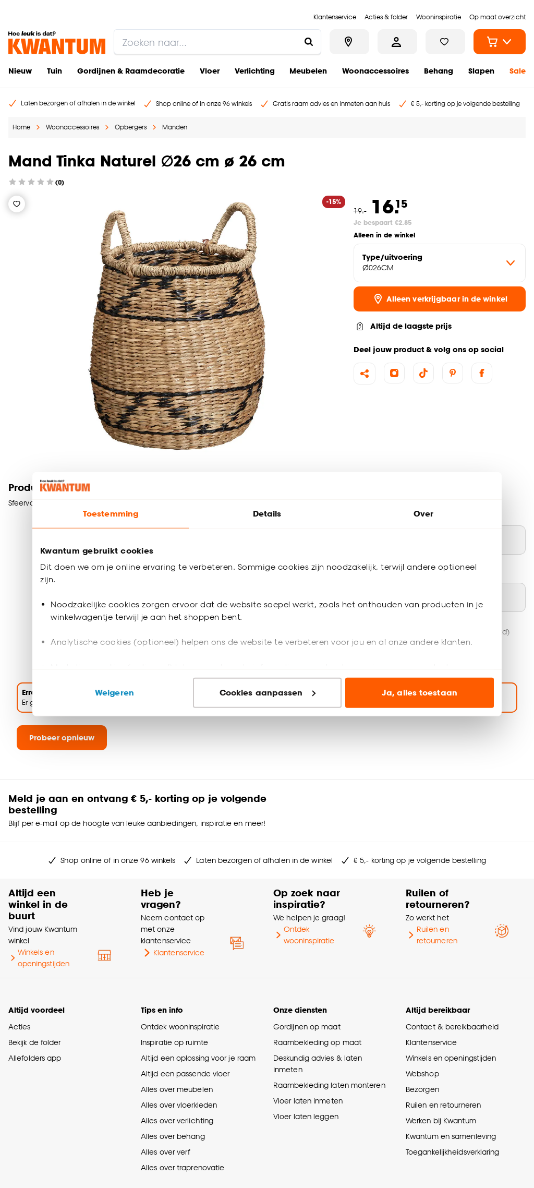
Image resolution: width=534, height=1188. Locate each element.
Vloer (210, 70)
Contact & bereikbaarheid (452, 1026)
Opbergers (131, 127)
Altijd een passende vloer (185, 1073)
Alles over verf (165, 1151)
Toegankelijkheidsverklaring (453, 1151)
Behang (438, 70)
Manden (174, 127)
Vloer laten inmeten (308, 1100)
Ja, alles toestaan (419, 693)
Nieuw (20, 70)
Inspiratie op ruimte (174, 1042)
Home (21, 127)
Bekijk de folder (34, 1042)
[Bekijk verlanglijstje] (445, 41)
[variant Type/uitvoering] (440, 263)
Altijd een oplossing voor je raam (198, 1057)
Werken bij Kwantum (441, 1120)
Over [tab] (423, 514)
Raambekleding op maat (317, 1042)
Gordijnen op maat (307, 1026)
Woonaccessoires (375, 70)
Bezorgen (422, 1089)
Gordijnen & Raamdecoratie (131, 70)
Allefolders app (34, 1057)
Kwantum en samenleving (451, 1136)
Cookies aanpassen (267, 693)
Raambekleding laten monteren (329, 1085)
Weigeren (114, 693)
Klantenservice (172, 952)
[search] (217, 41)
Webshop (422, 1073)
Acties (19, 1026)
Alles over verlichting (177, 1120)
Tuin (54, 70)
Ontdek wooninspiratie (303, 935)
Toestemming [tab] (110, 514)
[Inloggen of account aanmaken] (397, 41)
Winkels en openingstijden (38, 957)
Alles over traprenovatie (182, 1167)
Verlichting (255, 70)
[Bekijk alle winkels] (349, 41)
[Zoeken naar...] (308, 41)
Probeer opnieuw (61, 737)
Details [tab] (267, 514)
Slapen (481, 70)
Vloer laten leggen (305, 1116)
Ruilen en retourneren (431, 935)
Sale (517, 70)
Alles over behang (173, 1136)
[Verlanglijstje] (16, 204)
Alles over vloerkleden (179, 1104)
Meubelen (308, 70)
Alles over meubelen (177, 1089)
